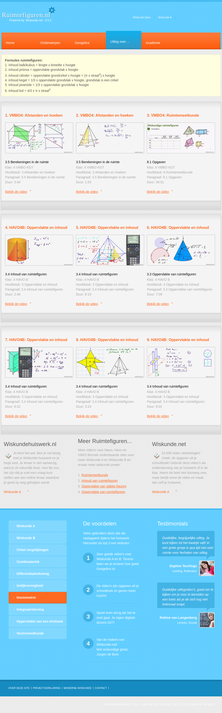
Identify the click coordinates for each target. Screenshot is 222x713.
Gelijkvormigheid (30, 585)
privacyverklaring (46, 688)
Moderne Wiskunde (77, 688)
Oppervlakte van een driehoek (40, 621)
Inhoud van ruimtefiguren (100, 481)
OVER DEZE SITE (19, 688)
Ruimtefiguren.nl (26, 14)
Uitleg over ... (119, 41)
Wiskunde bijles (141, 17)
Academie (153, 43)
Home (10, 43)
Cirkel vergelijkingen (33, 550)
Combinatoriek (28, 562)
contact (101, 688)
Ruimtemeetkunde (95, 475)
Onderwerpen (50, 43)
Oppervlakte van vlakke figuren (104, 486)
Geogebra (82, 43)
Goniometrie (26, 597)
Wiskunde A (165, 17)
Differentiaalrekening (33, 574)
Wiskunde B (26, 538)
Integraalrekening (30, 609)
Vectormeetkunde (30, 633)
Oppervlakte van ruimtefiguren (103, 492)
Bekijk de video (16, 192)
